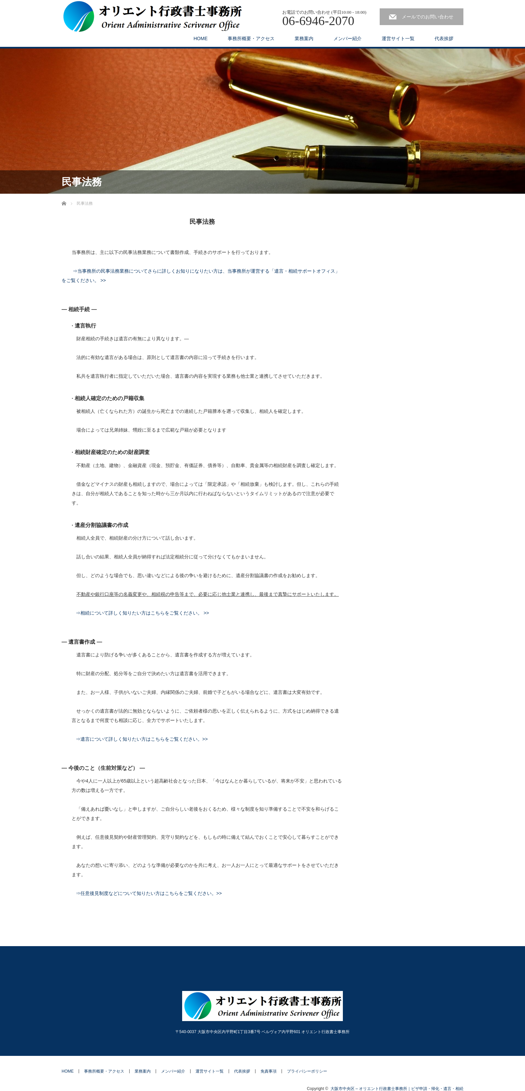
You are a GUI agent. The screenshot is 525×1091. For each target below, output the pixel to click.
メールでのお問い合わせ (427, 16)
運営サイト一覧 (398, 38)
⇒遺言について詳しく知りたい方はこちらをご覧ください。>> (142, 739)
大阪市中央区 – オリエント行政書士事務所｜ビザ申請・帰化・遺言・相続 (396, 1088)
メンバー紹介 (347, 38)
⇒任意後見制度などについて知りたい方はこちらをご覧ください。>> (149, 893)
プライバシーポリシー (307, 1071)
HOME (201, 38)
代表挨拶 (444, 38)
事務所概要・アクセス (251, 38)
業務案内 (304, 38)
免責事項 (268, 1071)
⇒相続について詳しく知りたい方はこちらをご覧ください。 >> (142, 613)
